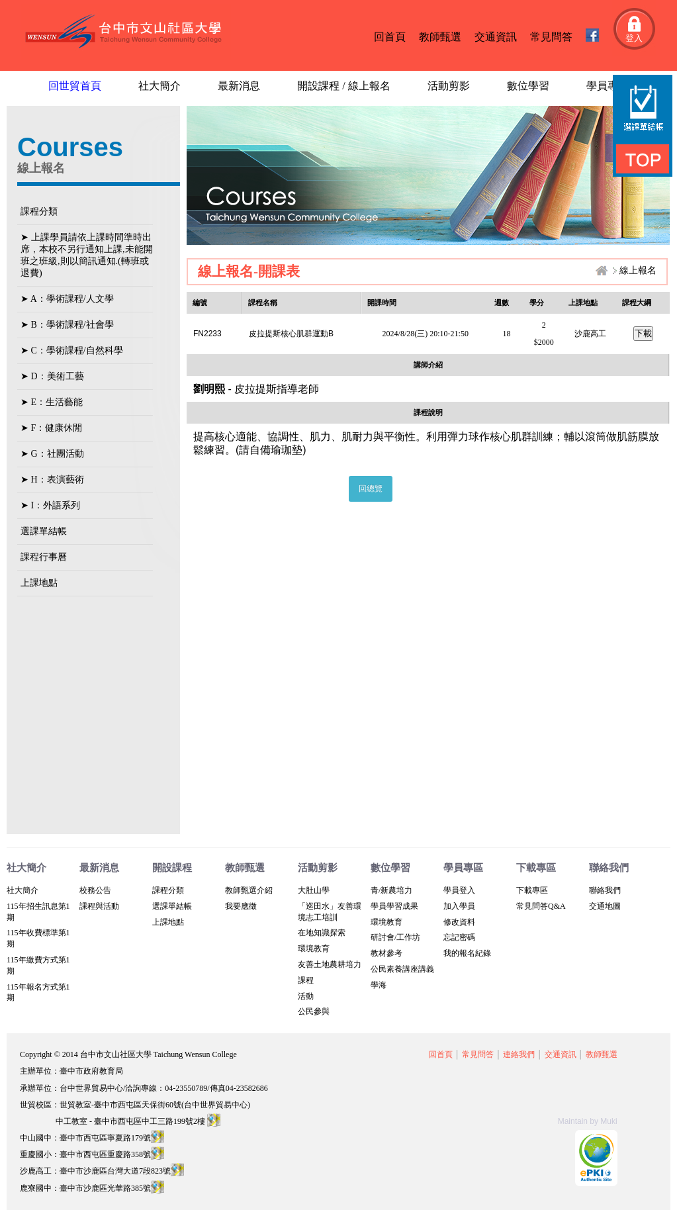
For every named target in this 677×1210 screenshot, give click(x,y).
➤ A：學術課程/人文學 (67, 299)
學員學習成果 (394, 906)
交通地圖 (605, 906)
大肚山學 (314, 890)
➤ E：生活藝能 (52, 402)
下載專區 (532, 890)
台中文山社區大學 (126, 32)
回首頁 (390, 36)
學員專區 (607, 85)
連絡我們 (519, 1054)
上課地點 (39, 583)
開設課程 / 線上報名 (343, 85)
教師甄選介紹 (249, 890)
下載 (643, 333)
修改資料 (459, 922)
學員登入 (459, 890)
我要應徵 (241, 906)
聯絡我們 (605, 890)
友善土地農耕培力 (329, 964)
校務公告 (95, 890)
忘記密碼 (459, 937)
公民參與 (314, 1011)
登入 (634, 38)
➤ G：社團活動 (52, 454)
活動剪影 (449, 85)
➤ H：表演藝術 (52, 480)
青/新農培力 (391, 890)
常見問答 (551, 36)
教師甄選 (440, 36)
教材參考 (386, 953)
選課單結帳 (44, 531)
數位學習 (528, 85)
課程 (306, 980)
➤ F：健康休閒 (51, 428)
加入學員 (459, 906)
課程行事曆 (44, 557)
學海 (378, 985)
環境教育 (314, 948)
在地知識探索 (321, 932)
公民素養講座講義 (402, 969)
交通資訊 (495, 36)
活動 (306, 996)
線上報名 (637, 270)
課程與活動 (99, 906)
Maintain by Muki (587, 1121)
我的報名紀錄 (467, 953)
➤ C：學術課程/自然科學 (72, 350)
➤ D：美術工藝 (52, 376)
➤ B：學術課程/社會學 (67, 325)
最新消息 (239, 85)
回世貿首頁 (74, 85)
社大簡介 (159, 85)
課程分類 (39, 211)
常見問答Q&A (541, 906)
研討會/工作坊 (395, 937)
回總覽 (371, 488)
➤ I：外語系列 (50, 505)
